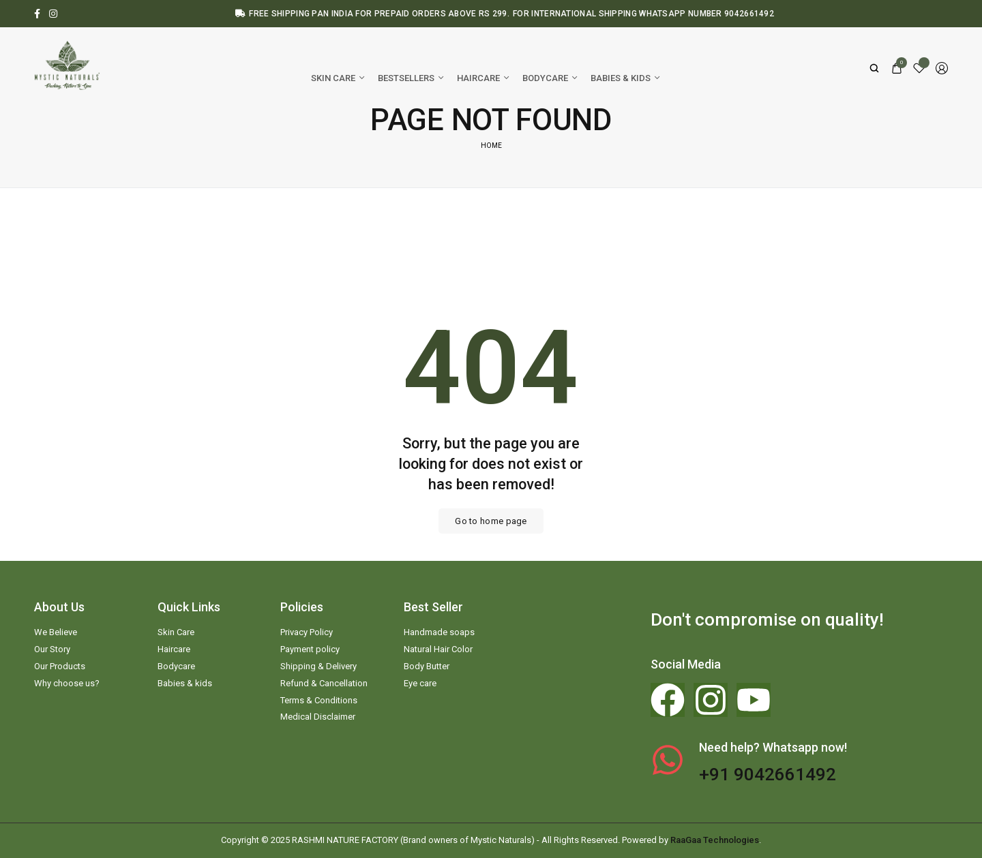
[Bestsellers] (410, 78)
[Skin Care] (337, 78)
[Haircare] (483, 78)
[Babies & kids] (625, 78)
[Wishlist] (919, 68)
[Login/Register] (942, 68)
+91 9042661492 (767, 774)
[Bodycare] (549, 78)
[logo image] (68, 67)
